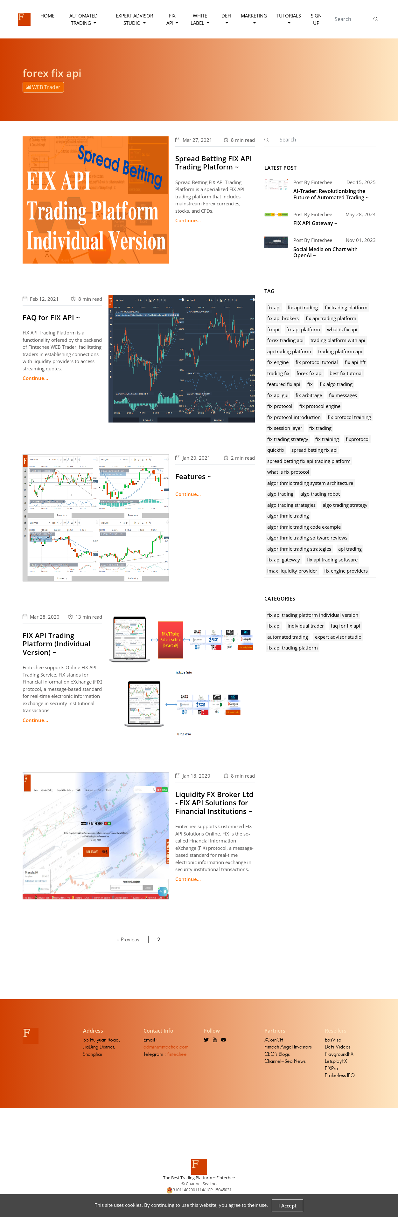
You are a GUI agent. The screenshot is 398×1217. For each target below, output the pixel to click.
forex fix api (310, 373)
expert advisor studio (338, 637)
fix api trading (303, 307)
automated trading (287, 637)
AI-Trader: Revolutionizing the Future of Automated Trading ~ (330, 194)
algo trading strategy (345, 505)
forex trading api (285, 340)
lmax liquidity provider (292, 570)
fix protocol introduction (294, 417)
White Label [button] (199, 19)
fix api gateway (283, 559)
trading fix (278, 373)
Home (47, 15)
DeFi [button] (226, 15)
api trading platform (289, 351)
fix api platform (303, 329)
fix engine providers (346, 570)
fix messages (343, 395)
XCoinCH (273, 1040)
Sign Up (316, 19)
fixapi (273, 329)
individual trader (306, 625)
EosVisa (333, 1040)
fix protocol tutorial (317, 362)
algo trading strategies (291, 505)
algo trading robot (320, 494)
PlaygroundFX (339, 1054)
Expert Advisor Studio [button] (134, 19)
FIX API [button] (171, 19)
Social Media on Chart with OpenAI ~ (325, 252)
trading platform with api (338, 340)
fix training (327, 439)
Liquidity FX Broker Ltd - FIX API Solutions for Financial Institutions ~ (214, 802)
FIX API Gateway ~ (315, 223)
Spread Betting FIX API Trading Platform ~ (213, 162)
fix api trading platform (331, 318)
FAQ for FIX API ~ (51, 317)
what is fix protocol (288, 472)
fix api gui (278, 395)
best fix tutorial (346, 373)
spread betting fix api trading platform (309, 461)
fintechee (177, 1054)
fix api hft (355, 362)
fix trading (320, 428)
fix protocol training (349, 417)
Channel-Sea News (285, 1061)
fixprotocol (358, 439)
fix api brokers (283, 318)
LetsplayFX (336, 1061)
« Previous (128, 940)
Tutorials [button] (288, 15)
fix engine (278, 362)
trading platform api (340, 351)
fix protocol (279, 406)
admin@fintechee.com (166, 1047)
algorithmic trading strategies (299, 549)
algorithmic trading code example (304, 527)
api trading (350, 549)
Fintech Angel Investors (288, 1047)
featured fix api (283, 384)
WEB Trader (43, 87)
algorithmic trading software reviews (307, 537)
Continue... (188, 220)
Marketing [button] (254, 15)
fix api (274, 307)
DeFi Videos (338, 1047)
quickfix (275, 450)
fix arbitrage (309, 395)
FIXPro (331, 1068)
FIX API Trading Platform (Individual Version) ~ (56, 643)
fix (310, 384)
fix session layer (284, 428)
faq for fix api (345, 625)
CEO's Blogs (277, 1054)
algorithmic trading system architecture (310, 483)
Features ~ (193, 476)
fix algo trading (336, 384)
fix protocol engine (319, 406)
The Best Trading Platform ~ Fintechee (199, 1177)
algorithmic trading (288, 515)
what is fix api (342, 329)
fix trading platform (346, 307)
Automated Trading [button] (83, 19)
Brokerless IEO (340, 1076)
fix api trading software (332, 559)
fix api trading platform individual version (312, 615)
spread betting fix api (314, 450)
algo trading (280, 494)
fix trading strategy (287, 439)
